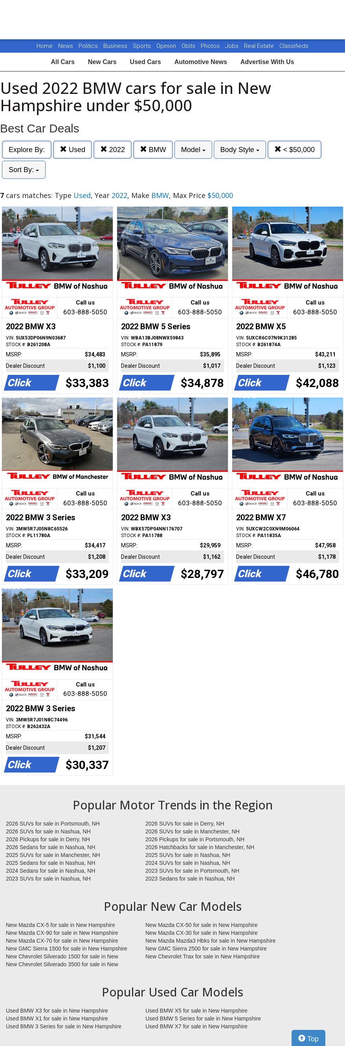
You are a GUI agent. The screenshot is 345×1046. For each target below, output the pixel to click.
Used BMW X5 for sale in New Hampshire (196, 1010)
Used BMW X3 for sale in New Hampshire (57, 1010)
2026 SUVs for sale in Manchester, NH (192, 831)
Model (193, 150)
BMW (153, 149)
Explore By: (27, 150)
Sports (142, 46)
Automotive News (200, 62)
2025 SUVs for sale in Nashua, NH (187, 855)
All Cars (62, 62)
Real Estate (259, 46)
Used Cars (145, 62)
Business (116, 46)
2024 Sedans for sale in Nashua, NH (50, 871)
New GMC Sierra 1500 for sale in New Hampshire (66, 948)
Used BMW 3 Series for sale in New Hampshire (63, 1026)
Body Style (239, 150)
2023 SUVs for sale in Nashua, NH (48, 878)
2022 (112, 149)
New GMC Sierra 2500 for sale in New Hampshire (206, 948)
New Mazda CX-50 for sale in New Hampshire (201, 925)
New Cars (102, 62)
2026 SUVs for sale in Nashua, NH (48, 831)
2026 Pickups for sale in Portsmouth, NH (194, 839)
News (65, 46)
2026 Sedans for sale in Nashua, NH (50, 847)
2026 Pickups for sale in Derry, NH (48, 839)
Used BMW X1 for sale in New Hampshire (57, 1018)
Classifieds (293, 46)
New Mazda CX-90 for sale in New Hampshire (62, 933)
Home (45, 46)
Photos (211, 46)
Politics (88, 46)
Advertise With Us (267, 62)
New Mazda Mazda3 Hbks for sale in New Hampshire (210, 941)
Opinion (167, 46)
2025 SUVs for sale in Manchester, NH (53, 855)
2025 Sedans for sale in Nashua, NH (50, 863)
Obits (189, 46)
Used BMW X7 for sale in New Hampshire (196, 1026)
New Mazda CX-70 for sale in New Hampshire (62, 941)
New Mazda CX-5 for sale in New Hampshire (60, 925)
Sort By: (24, 170)
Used (72, 149)
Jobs (232, 46)
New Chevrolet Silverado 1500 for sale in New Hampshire (62, 956)
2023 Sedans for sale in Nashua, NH (190, 878)
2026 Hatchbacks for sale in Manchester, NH (199, 847)
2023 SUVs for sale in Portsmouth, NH (192, 871)
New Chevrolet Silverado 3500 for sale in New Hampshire (62, 964)
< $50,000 (294, 149)
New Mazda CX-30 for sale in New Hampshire (201, 933)
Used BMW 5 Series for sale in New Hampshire (203, 1018)
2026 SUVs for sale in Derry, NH (184, 823)
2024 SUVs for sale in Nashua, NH (187, 863)
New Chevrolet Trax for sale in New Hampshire (202, 956)
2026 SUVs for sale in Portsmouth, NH (53, 823)
